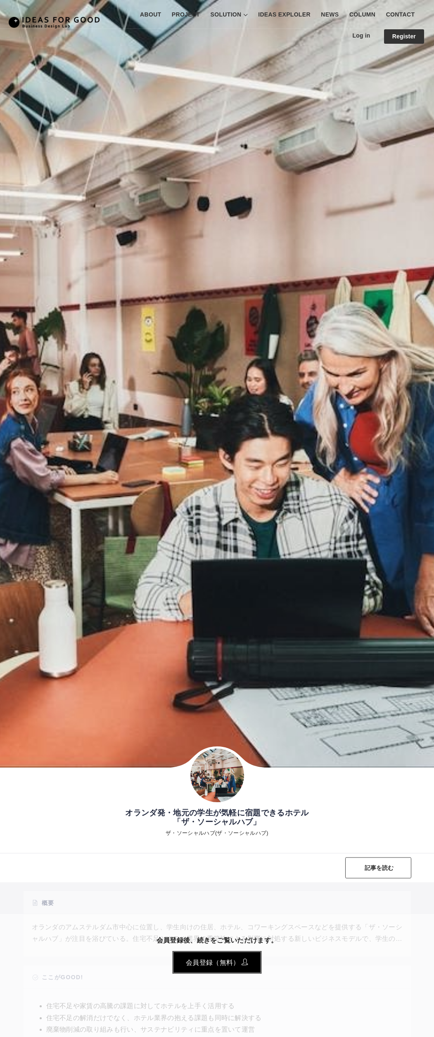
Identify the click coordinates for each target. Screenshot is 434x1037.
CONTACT (400, 14)
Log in (361, 35)
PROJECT (186, 14)
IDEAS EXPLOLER (284, 14)
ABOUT (150, 14)
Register (404, 36)
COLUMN (362, 14)
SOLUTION (226, 14)
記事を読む (379, 868)
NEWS (330, 14)
